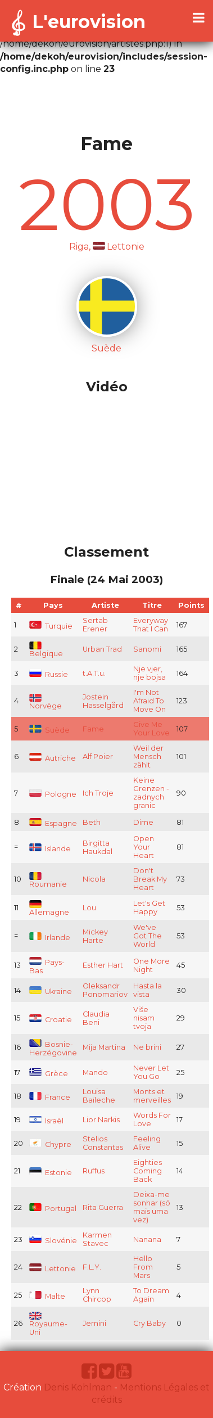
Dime (143, 822)
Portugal (52, 1208)
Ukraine (50, 991)
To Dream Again (151, 1294)
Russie (48, 674)
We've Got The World (147, 936)
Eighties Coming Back (147, 1171)
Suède (49, 730)
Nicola (94, 879)
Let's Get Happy (149, 907)
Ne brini (147, 1047)
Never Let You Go (151, 1072)
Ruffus (94, 1171)
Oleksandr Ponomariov (105, 990)
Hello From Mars (143, 1267)
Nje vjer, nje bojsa (149, 673)
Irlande (49, 937)
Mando (95, 1072)
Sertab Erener (95, 624)
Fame (93, 729)
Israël (46, 1121)
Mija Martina (104, 1047)
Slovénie (53, 1240)
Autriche (52, 758)
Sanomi (147, 649)
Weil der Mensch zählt (148, 756)
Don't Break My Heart (150, 879)
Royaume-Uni (48, 1324)
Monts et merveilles (152, 1095)
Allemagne (49, 908)
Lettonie (52, 1269)
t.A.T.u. (94, 673)
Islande (50, 849)
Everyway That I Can (150, 624)
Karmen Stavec (97, 1239)
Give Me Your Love (151, 728)
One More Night (151, 965)
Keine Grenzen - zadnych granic (151, 793)
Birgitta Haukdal (97, 847)
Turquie (50, 626)
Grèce (48, 1073)
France (49, 1097)
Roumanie (48, 880)
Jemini (94, 1323)
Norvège (45, 702)
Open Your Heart (143, 847)
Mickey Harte (95, 936)
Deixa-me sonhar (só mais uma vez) (151, 1207)
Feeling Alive (147, 1143)
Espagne (53, 823)
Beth (92, 822)
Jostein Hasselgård (103, 701)
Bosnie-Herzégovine (53, 1048)
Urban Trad (102, 649)
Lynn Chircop (97, 1294)
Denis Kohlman (78, 1387)
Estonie (50, 1172)
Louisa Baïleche (99, 1095)
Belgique (46, 650)
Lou (89, 908)
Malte (47, 1296)
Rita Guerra (103, 1207)
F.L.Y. (92, 1267)
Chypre (50, 1144)
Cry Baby (149, 1323)
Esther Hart (103, 965)
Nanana (147, 1239)
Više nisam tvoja (144, 1018)
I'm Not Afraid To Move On (149, 700)
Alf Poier (98, 756)
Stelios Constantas (103, 1143)
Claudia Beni (96, 1018)
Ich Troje (98, 793)
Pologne (52, 794)
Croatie (50, 1019)
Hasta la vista (147, 990)
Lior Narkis (101, 1120)
